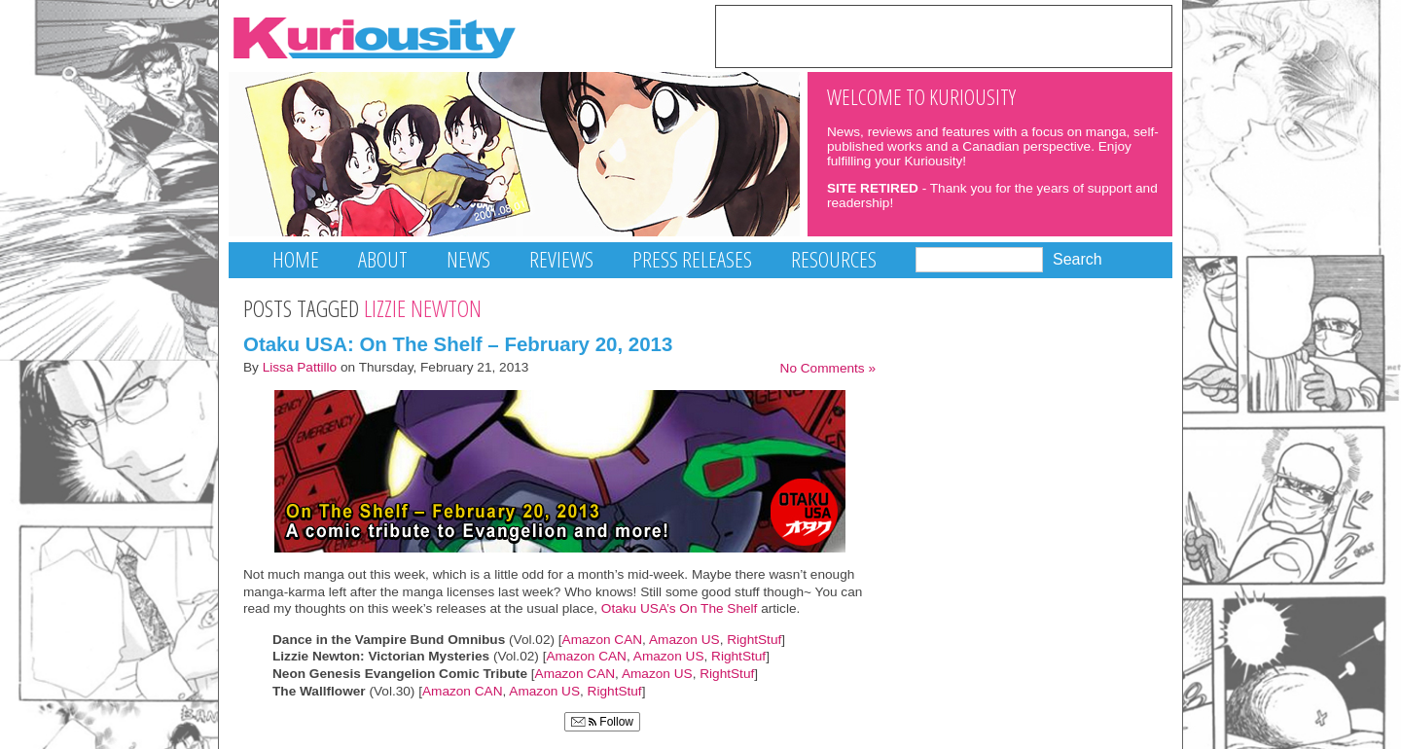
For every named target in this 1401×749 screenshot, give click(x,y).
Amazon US (684, 639)
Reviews (561, 259)
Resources (834, 259)
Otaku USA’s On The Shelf (681, 608)
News (468, 259)
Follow (602, 722)
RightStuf (754, 639)
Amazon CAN (602, 639)
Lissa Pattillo (300, 367)
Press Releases (692, 259)
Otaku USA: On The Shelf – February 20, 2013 (457, 344)
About (383, 259)
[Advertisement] (943, 35)
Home (295, 259)
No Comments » (828, 368)
